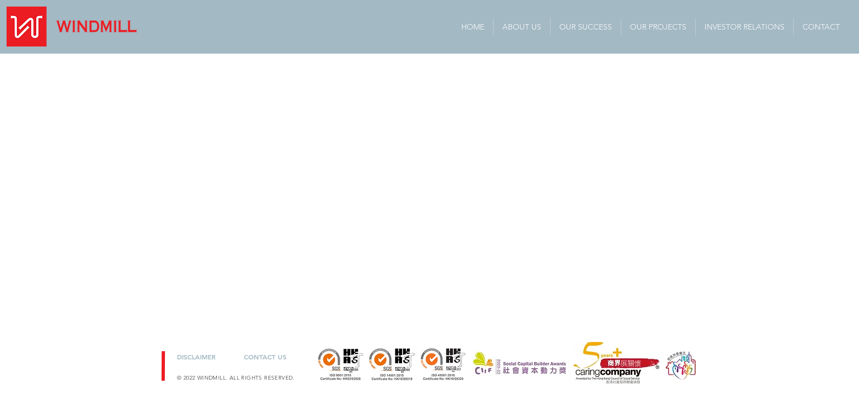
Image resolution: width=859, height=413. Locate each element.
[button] (744, 27)
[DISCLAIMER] (202, 356)
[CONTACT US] (267, 356)
